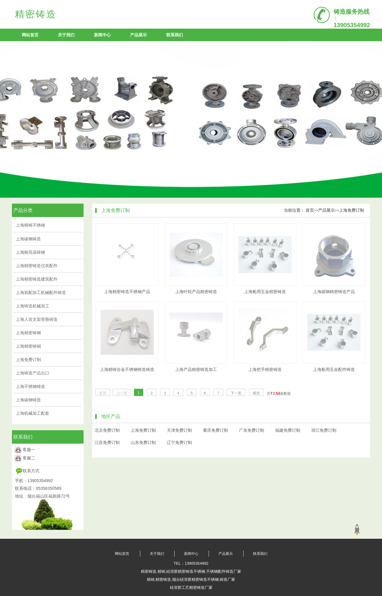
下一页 (236, 393)
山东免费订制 (143, 442)
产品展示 (138, 34)
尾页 (256, 393)
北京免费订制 (107, 430)
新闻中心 (102, 34)
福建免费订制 (287, 430)
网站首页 (30, 34)
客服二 (29, 458)
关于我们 (66, 34)
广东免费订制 (251, 430)
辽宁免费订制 (179, 442)
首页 (310, 210)
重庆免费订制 (215, 430)
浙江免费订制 (323, 430)
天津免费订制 (179, 430)
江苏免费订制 (107, 442)
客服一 (29, 449)
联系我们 (174, 34)
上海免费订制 (351, 210)
